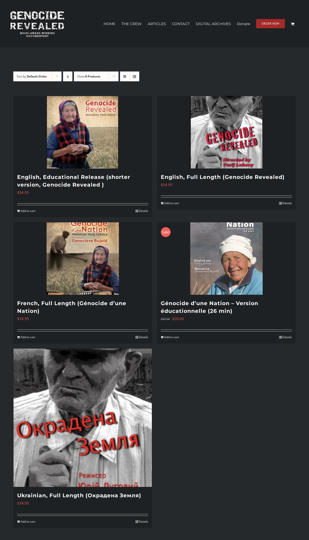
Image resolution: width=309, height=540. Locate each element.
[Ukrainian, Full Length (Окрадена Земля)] (83, 418)
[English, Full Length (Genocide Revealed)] (226, 132)
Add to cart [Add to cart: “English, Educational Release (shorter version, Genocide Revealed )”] (28, 211)
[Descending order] (67, 76)
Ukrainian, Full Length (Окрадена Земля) (79, 495)
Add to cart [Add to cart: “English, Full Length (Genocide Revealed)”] (171, 203)
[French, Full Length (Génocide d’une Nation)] (83, 258)
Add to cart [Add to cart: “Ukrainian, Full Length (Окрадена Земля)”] (28, 521)
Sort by (32, 76)
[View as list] (134, 76)
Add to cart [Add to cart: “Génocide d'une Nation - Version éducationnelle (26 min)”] (171, 337)
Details (143, 211)
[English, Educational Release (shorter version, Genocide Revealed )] (83, 132)
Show (88, 76)
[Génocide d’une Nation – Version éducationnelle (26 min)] (226, 258)
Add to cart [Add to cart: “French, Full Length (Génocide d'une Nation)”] (28, 337)
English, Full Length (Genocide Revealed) (223, 177)
